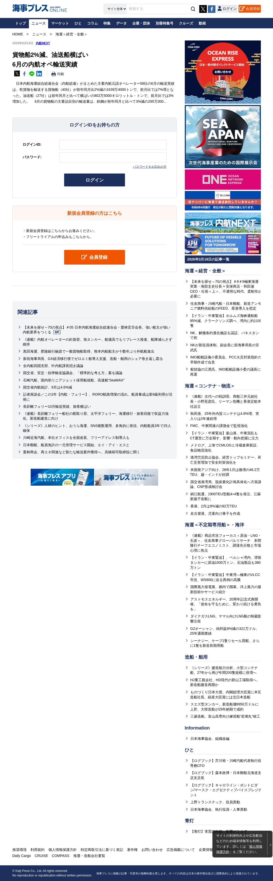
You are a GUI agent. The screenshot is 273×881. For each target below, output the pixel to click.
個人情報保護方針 (62, 850)
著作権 (132, 850)
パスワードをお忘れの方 (150, 166)
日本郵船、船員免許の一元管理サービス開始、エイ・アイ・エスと (76, 445)
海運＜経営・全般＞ (205, 270)
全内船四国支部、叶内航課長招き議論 (53, 366)
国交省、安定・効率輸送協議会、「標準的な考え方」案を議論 (72, 373)
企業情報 (206, 850)
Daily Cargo (21, 856)
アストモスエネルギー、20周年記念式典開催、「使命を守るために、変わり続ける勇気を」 (225, 604)
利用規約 (37, 850)
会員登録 (253, 9)
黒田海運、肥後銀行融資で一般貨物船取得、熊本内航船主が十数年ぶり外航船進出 (88, 351)
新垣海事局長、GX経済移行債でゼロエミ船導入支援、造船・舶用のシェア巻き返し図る (93, 359)
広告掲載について (181, 850)
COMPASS (60, 856)
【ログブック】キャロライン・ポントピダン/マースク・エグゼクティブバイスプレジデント (226, 790)
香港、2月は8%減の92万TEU (213, 506)
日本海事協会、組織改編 (209, 739)
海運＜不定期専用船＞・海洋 (214, 524)
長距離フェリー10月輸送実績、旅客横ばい (57, 406)
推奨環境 (19, 850)
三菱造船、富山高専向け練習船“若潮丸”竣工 (225, 716)
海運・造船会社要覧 (89, 856)
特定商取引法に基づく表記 (102, 850)
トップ (20, 23)
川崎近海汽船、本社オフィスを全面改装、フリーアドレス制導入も (76, 438)
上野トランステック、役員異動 (215, 802)
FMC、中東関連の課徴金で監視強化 (219, 426)
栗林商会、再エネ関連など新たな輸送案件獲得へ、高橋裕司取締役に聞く (81, 452)
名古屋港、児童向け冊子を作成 (215, 513)
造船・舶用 (196, 657)
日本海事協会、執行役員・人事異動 (218, 809)
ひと (189, 750)
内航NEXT (43, 43)
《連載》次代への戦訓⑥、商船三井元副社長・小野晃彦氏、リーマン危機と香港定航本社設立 (225, 401)
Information (197, 727)
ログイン (94, 180)
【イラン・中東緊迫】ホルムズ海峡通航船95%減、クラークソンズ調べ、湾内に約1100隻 (226, 321)
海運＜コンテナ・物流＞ (210, 386)
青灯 (189, 820)
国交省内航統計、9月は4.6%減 (47, 387)
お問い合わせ (152, 850)
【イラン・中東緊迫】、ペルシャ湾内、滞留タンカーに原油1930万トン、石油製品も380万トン (225, 562)
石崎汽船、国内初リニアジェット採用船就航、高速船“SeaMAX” (74, 380)
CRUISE (41, 856)
